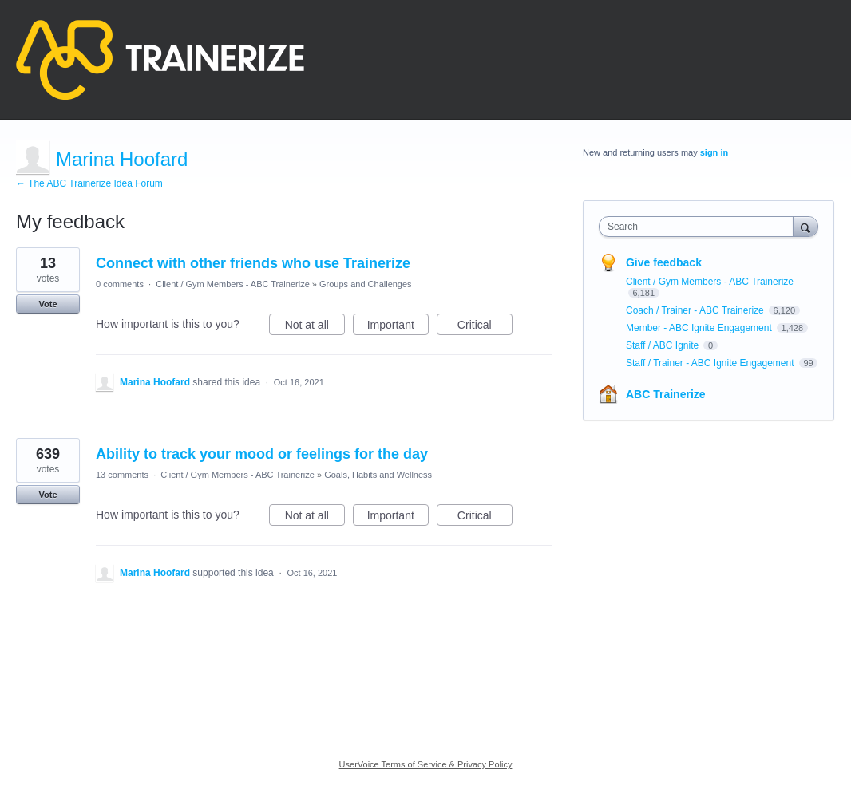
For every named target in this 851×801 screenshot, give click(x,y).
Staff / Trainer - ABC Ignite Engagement (711, 363)
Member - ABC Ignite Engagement (700, 327)
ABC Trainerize (666, 394)
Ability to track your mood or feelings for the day (262, 454)
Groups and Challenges (365, 284)
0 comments (120, 284)
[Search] (805, 226)
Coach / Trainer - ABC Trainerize (696, 310)
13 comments (122, 474)
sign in (714, 152)
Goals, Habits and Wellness (378, 474)
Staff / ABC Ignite (664, 345)
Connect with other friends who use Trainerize (253, 263)
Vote (47, 304)
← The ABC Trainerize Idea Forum (89, 183)
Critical (485, 327)
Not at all (315, 327)
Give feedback (664, 262)
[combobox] (700, 226)
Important (398, 327)
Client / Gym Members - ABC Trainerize (233, 284)
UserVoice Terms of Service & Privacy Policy (426, 764)
